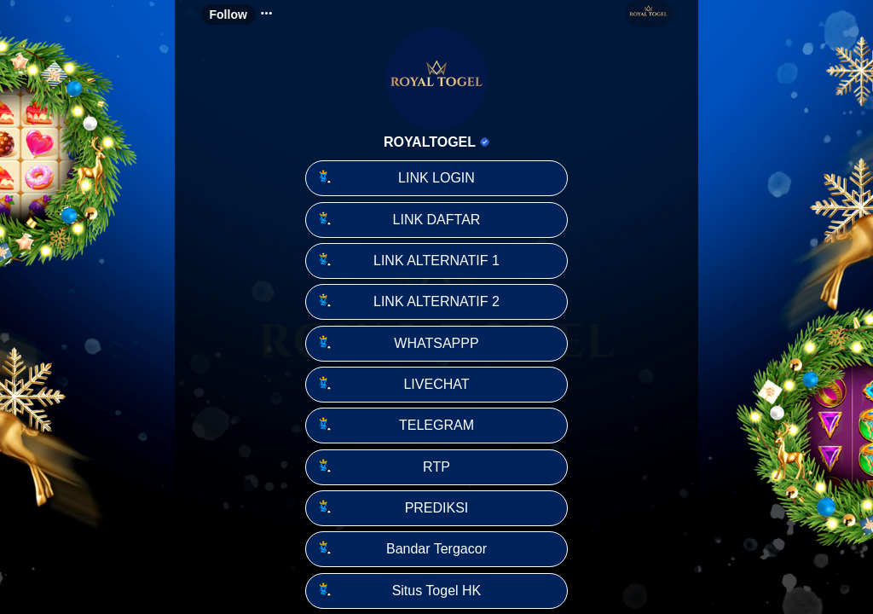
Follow (228, 14)
